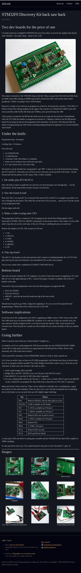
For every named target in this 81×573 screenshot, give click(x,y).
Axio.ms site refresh (16, 545)
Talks (77, 4)
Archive (69, 4)
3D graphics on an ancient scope (23, 553)
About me (60, 4)
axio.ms (6, 3)
